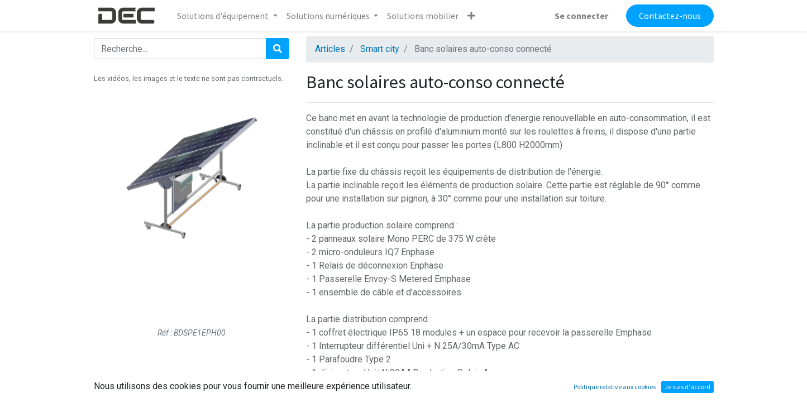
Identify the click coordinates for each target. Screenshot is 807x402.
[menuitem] (423, 15)
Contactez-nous (670, 15)
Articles (330, 49)
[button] (471, 15)
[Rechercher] (277, 48)
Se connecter (581, 15)
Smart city (379, 49)
